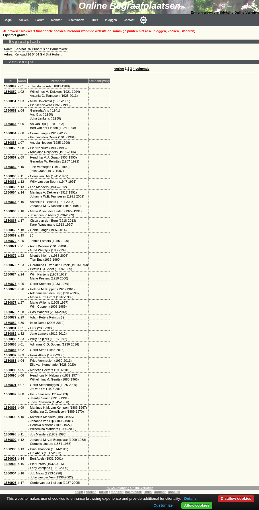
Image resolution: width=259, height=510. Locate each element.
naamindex (133, 491)
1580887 (10, 355)
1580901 (10, 458)
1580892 (10, 394)
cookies (174, 491)
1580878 (10, 312)
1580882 (10, 333)
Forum (39, 20)
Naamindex (76, 20)
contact (160, 491)
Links (94, 20)
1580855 (10, 142)
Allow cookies (196, 505)
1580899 (10, 439)
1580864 (10, 192)
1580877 (10, 302)
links (148, 491)
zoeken (91, 491)
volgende (142, 68)
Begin (8, 20)
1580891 (10, 384)
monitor (117, 491)
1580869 (10, 235)
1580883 (10, 339)
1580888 (10, 360)
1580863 (10, 187)
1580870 (10, 240)
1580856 (10, 148)
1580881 (10, 328)
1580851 (10, 101)
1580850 (10, 91)
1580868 (10, 230)
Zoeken (23, 20)
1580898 (10, 434)
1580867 (10, 220)
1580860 (10, 176)
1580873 (10, 265)
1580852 (10, 110)
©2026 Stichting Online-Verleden (129, 488)
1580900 (10, 449)
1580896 (10, 417)
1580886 (10, 349)
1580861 (10, 181)
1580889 (10, 370)
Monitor (56, 20)
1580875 (10, 283)
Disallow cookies (236, 498)
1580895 (10, 407)
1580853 (10, 124)
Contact (129, 20)
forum (103, 491)
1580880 (10, 322)
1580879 (10, 317)
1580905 (10, 482)
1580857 (10, 157)
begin (79, 491)
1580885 (10, 344)
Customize (162, 505)
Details (190, 498)
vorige (119, 68)
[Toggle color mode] (143, 20)
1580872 (10, 255)
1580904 (10, 473)
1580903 (10, 464)
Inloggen (111, 20)
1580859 (10, 166)
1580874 (10, 274)
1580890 (10, 375)
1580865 (10, 201)
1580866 (10, 211)
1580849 (10, 86)
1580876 (10, 289)
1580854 (10, 133)
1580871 (10, 246)
